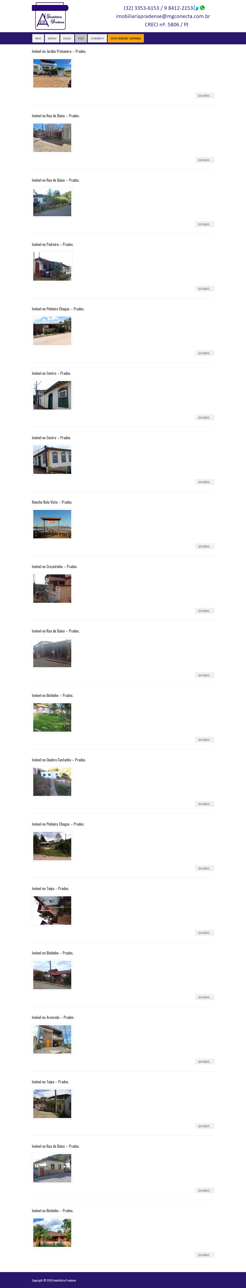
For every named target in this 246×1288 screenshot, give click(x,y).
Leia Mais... (204, 95)
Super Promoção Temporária (126, 38)
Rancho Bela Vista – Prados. (52, 502)
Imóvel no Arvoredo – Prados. (53, 1017)
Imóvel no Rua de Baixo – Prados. (56, 115)
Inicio (38, 38)
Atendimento (97, 38)
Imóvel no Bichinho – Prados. (52, 695)
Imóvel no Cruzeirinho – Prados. (55, 566)
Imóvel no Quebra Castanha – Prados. (59, 760)
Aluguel (67, 38)
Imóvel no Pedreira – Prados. (53, 244)
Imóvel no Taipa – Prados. (50, 888)
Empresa (52, 38)
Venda (81, 38)
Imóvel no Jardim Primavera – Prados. (59, 51)
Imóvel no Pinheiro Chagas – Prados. (58, 309)
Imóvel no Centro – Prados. (51, 373)
